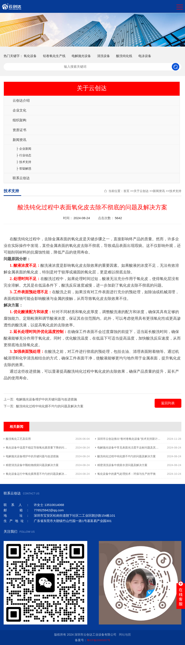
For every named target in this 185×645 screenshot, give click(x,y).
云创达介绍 (21, 100)
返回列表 (168, 403)
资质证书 (19, 130)
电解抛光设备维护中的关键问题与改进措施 (46, 399)
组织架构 (19, 120)
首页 (126, 191)
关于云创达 (141, 191)
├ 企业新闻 (23, 148)
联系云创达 (21, 178)
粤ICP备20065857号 (98, 640)
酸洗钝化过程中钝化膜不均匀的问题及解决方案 (49, 406)
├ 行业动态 (23, 155)
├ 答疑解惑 (23, 168)
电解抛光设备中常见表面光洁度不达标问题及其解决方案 (132, 447)
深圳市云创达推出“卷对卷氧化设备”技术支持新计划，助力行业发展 (138, 438)
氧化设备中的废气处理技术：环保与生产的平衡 (126, 473)
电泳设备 (144, 56)
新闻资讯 (19, 140)
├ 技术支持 (23, 162)
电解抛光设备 (81, 56)
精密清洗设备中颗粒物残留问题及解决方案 (32, 465)
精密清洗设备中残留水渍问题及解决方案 (122, 465)
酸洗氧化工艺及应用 (18, 438)
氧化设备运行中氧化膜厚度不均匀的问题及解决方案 (38, 473)
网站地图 (125, 634)
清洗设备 (103, 56)
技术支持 (175, 191)
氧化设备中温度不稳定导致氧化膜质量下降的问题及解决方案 (43, 447)
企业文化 (19, 110)
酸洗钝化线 (124, 56)
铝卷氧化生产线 (54, 56)
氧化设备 (30, 56)
